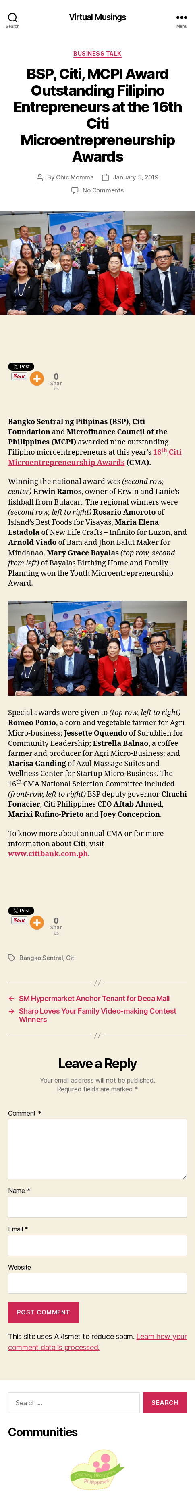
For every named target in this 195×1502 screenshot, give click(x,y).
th (164, 450)
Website (19, 1267)
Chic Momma (74, 177)
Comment (24, 1113)
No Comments (103, 190)
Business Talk (97, 53)
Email (18, 1229)
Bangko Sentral (41, 958)
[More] (37, 378)
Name (19, 1191)
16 (157, 452)
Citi (71, 958)
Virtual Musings (98, 17)
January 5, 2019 (135, 177)
